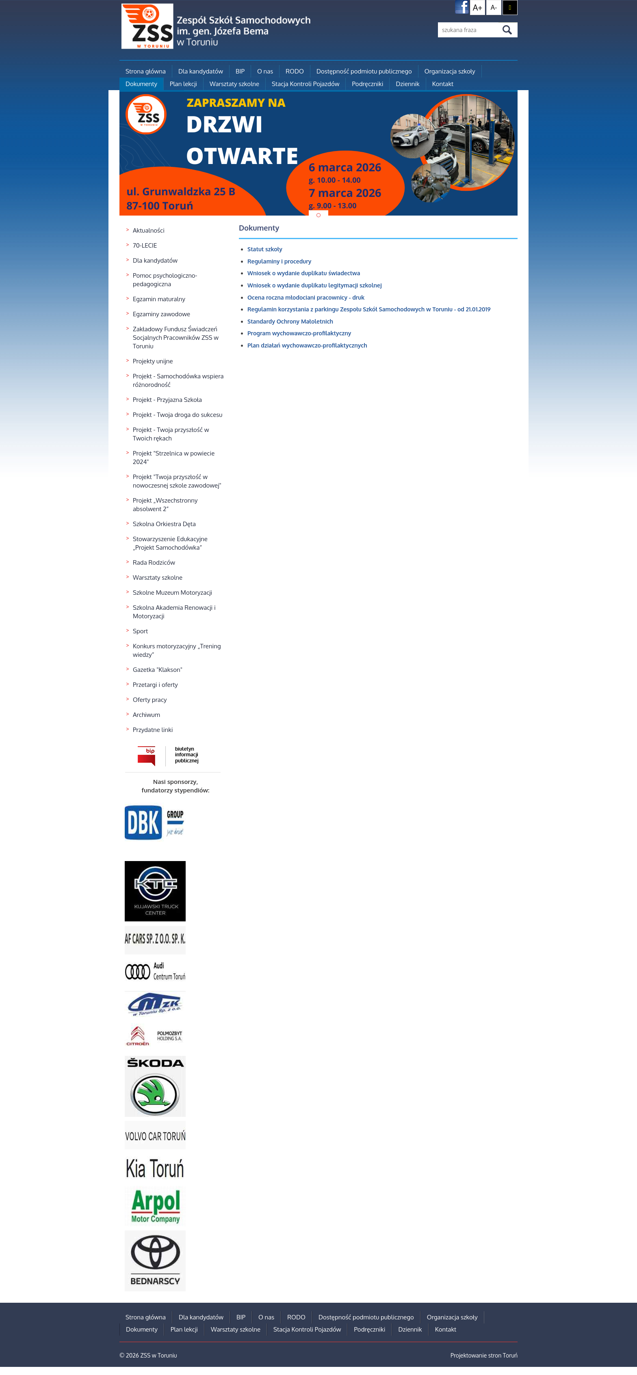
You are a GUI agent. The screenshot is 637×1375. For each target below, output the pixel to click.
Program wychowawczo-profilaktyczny (299, 333)
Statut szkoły (264, 249)
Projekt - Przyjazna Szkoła (167, 400)
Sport (140, 631)
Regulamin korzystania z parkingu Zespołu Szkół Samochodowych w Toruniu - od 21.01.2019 (369, 309)
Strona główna (146, 71)
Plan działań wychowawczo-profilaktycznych (307, 345)
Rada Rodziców (154, 562)
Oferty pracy (150, 700)
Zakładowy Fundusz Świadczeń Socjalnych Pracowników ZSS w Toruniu (176, 337)
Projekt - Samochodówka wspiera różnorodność (178, 380)
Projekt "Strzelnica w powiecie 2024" (173, 457)
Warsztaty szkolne (234, 84)
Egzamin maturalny (159, 299)
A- (494, 7)
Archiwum (146, 715)
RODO (295, 71)
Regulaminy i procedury (279, 261)
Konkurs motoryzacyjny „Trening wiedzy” (177, 650)
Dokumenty (141, 84)
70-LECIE (145, 245)
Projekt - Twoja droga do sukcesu (177, 415)
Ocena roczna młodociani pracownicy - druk (305, 297)
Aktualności (149, 230)
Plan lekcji (183, 84)
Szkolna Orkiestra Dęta (164, 524)
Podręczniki (367, 84)
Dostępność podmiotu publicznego (364, 71)
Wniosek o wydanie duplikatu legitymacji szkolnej (314, 285)
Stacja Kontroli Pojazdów (305, 84)
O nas (265, 71)
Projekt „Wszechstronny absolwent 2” (165, 504)
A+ (478, 7)
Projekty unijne (153, 361)
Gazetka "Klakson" (157, 669)
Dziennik (407, 84)
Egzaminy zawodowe (161, 314)
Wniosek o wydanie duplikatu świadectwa (303, 273)
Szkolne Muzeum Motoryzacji (172, 592)
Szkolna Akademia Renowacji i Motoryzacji (174, 612)
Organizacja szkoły (450, 71)
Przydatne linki (153, 730)
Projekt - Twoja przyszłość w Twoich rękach (171, 434)
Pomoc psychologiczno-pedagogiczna (165, 280)
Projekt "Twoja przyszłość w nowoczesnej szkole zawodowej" (177, 481)
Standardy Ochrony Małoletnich (290, 321)
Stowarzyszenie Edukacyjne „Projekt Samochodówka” (170, 543)
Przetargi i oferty (155, 685)
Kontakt (442, 84)
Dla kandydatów (200, 71)
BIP (240, 71)
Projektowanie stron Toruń (484, 1355)
